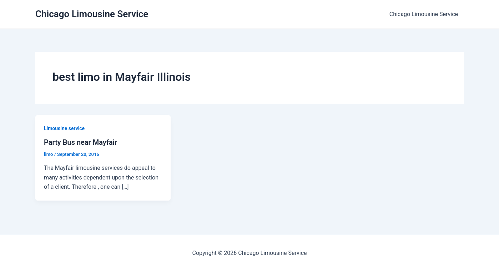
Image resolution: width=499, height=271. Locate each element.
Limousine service (64, 128)
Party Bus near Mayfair (80, 142)
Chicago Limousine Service (91, 14)
